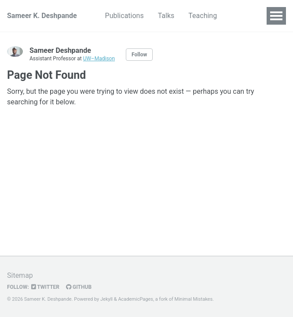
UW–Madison (99, 58)
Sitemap (20, 275)
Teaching (202, 15)
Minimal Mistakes (194, 299)
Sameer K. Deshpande (42, 15)
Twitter (45, 287)
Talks (166, 15)
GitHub (79, 287)
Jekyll (106, 299)
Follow (139, 55)
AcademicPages (135, 299)
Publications (124, 15)
